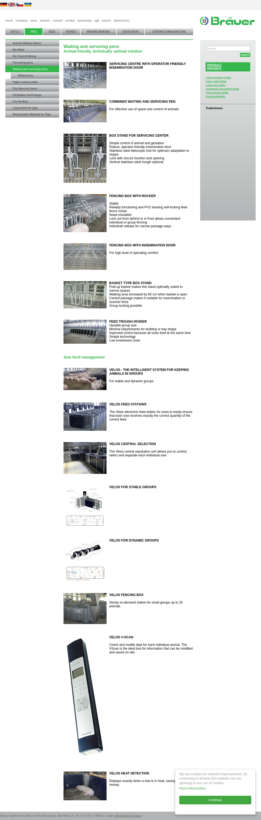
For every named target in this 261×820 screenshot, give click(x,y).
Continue (215, 800)
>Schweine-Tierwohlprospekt (222, 89)
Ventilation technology (27, 95)
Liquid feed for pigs (25, 107)
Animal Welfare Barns (27, 43)
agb (96, 20)
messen (45, 20)
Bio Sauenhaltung (24, 56)
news (33, 20)
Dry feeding (20, 101)
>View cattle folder (216, 81)
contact (70, 20)
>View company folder (218, 77)
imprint (106, 20)
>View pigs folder (215, 85)
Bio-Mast (18, 49)
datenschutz (121, 20)
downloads (84, 20)
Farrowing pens (23, 62)
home (9, 20)
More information (192, 788)
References (25, 75)
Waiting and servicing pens (30, 69)
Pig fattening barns (25, 88)
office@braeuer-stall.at (128, 815)
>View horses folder (217, 92)
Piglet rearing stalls (25, 82)
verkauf (57, 20)
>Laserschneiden (215, 96)
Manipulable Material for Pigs (32, 114)
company (22, 20)
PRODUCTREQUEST (214, 66)
